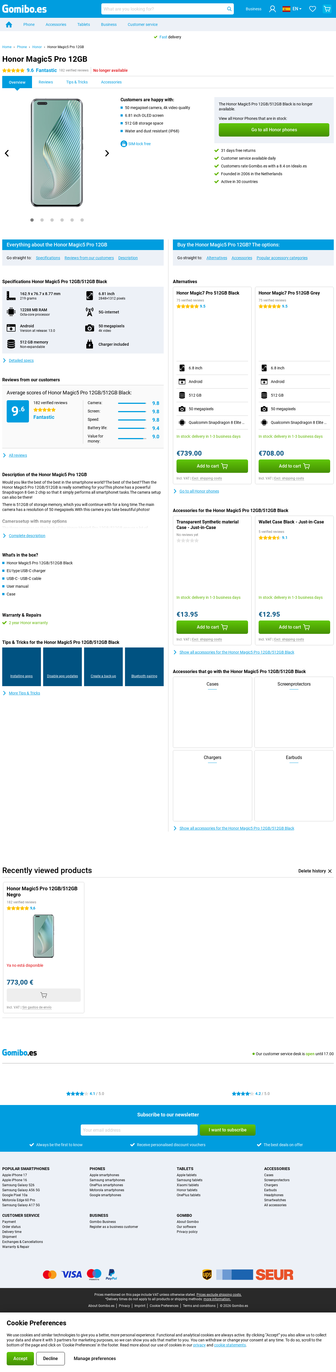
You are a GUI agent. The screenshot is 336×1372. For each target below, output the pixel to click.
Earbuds (270, 1190)
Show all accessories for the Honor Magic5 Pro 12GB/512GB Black (233, 652)
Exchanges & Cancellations (22, 1242)
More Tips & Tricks (21, 693)
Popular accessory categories (282, 258)
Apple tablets (187, 1175)
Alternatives (217, 258)
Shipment (9, 1237)
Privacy (124, 1306)
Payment (9, 1222)
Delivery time (11, 1232)
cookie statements (230, 1345)
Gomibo (184, 1215)
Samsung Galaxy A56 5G (21, 1190)
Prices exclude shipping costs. (219, 1295)
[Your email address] (139, 1130)
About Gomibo (188, 1222)
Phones (97, 1168)
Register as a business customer (114, 1227)
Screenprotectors (277, 1180)
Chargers (271, 1185)
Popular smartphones (26, 1168)
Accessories (56, 24)
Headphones (273, 1195)
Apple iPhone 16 (14, 1180)
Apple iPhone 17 (14, 1175)
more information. (217, 1299)
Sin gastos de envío (36, 1007)
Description (128, 258)
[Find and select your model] (167, 8)
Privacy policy (187, 1232)
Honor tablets (187, 1190)
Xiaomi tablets (188, 1185)
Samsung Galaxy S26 (18, 1185)
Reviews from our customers (89, 258)
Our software (186, 1227)
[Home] (9, 24)
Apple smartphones (104, 1175)
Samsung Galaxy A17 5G (21, 1205)
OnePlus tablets (188, 1195)
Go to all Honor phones (196, 491)
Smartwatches (275, 1200)
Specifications (48, 258)
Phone (29, 24)
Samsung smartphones (107, 1180)
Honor (37, 47)
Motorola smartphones (107, 1190)
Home (6, 47)
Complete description (23, 535)
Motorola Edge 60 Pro (18, 1200)
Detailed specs (18, 360)
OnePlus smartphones (106, 1185)
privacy (199, 1345)
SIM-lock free (136, 143)
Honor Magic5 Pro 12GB (65, 47)
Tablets (83, 24)
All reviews (14, 455)
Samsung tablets (189, 1180)
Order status (11, 1227)
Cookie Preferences (164, 1306)
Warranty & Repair (15, 1247)
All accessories (275, 1205)
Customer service (143, 24)
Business (109, 24)
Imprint (139, 1306)
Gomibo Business (103, 1222)
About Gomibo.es (101, 1306)
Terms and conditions (199, 1306)
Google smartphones (105, 1195)
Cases (268, 1175)
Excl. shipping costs (207, 478)
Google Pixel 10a (15, 1195)
